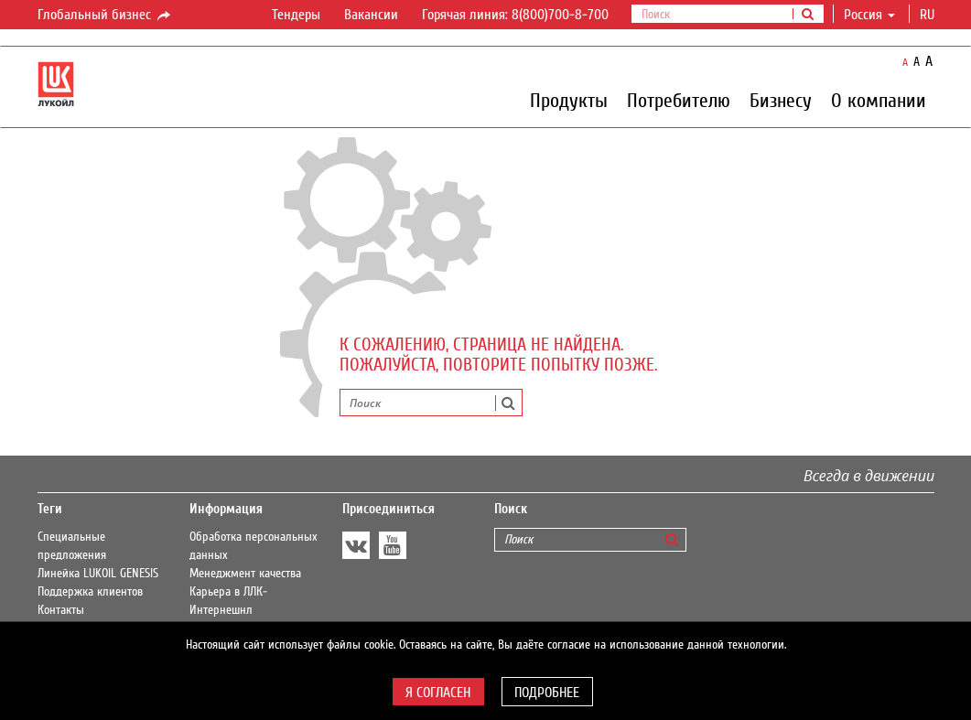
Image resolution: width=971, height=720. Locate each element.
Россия (869, 14)
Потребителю (678, 100)
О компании (878, 100)
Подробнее (546, 692)
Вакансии (371, 14)
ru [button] (929, 14)
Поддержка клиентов (90, 592)
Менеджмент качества (245, 573)
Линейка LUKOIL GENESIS (98, 573)
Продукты (569, 100)
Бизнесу (781, 100)
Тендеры (296, 14)
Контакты (61, 610)
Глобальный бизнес (105, 15)
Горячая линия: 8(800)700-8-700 (515, 14)
